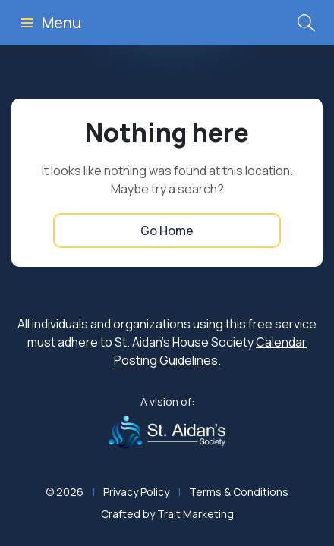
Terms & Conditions (238, 492)
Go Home (167, 230)
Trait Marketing (195, 514)
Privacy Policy (136, 492)
